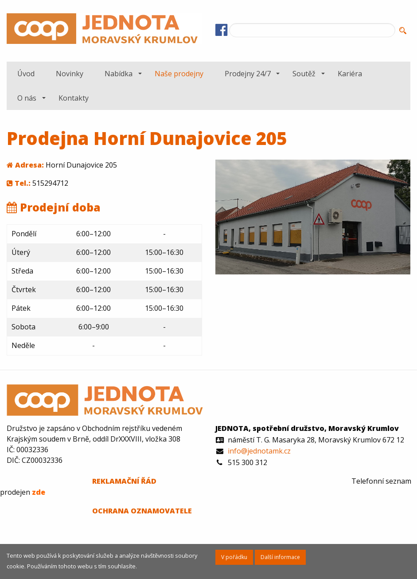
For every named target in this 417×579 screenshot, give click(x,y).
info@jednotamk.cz (259, 451)
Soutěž (304, 73)
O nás (26, 98)
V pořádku (234, 557)
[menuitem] (26, 74)
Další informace (280, 557)
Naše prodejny (179, 73)
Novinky (69, 73)
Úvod (26, 73)
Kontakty (73, 98)
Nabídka (119, 73)
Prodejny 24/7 (248, 73)
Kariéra (350, 73)
